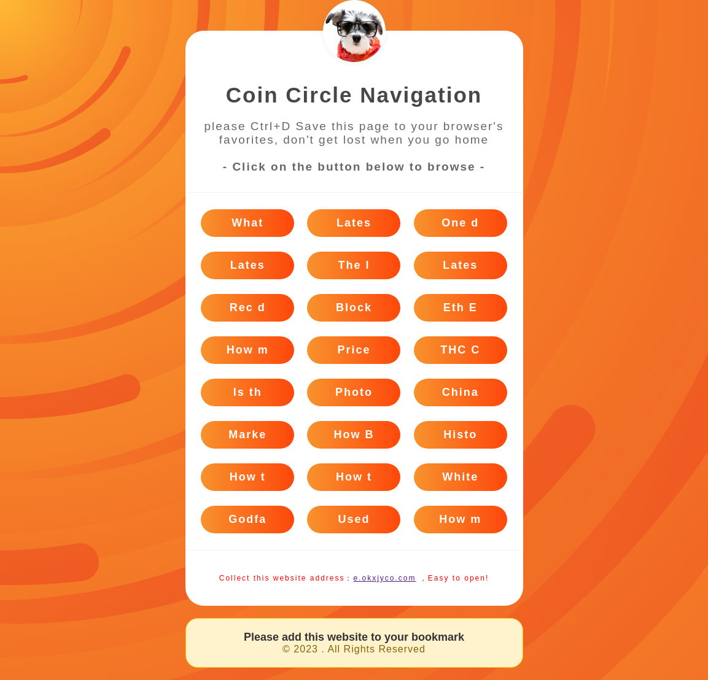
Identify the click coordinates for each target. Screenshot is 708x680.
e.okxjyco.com (384, 578)
